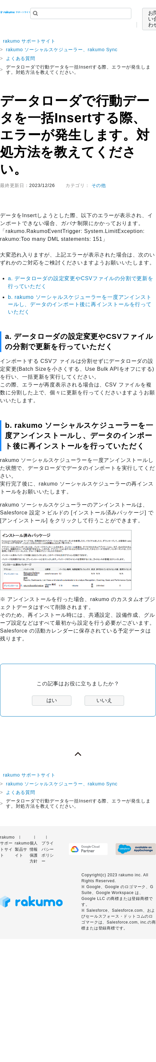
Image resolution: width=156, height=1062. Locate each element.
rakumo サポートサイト (29, 41)
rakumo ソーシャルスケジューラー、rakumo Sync (61, 49)
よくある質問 (20, 58)
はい (51, 700)
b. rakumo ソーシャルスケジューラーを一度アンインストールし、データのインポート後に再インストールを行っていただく (80, 304)
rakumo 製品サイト (22, 849)
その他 (98, 185)
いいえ (104, 700)
